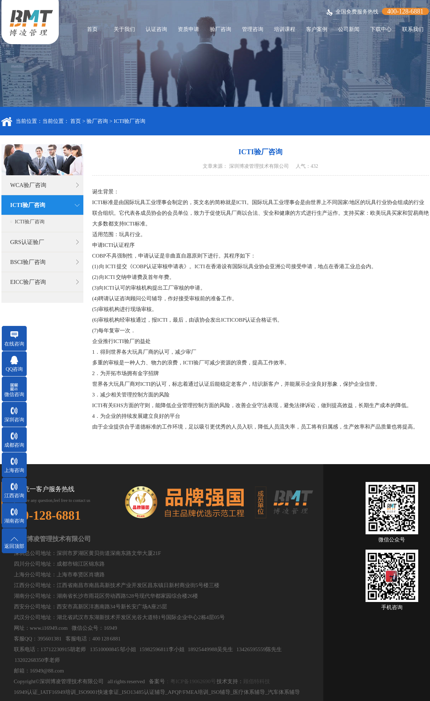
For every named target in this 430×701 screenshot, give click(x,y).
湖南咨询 (14, 521)
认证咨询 (156, 29)
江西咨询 (14, 495)
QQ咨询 (14, 369)
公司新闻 (348, 29)
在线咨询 (14, 344)
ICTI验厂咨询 (129, 121)
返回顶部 (14, 546)
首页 (92, 29)
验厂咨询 (220, 29)
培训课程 (284, 29)
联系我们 (413, 29)
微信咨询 (14, 394)
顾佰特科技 (256, 681)
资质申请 (188, 29)
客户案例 (316, 29)
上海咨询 (14, 470)
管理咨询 (252, 29)
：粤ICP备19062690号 (190, 681)
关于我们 (124, 29)
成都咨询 (14, 445)
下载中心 (381, 29)
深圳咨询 (14, 419)
